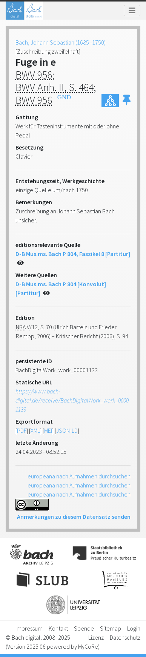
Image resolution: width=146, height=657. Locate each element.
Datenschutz (125, 637)
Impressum (29, 628)
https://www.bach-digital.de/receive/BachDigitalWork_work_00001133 (72, 400)
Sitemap (110, 628)
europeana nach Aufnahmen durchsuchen (79, 476)
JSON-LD (67, 430)
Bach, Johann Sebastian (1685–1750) (60, 42)
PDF (21, 430)
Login (133, 628)
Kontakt (58, 628)
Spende (84, 628)
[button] (127, 100)
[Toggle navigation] (132, 10)
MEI (48, 430)
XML (35, 430)
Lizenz (96, 637)
